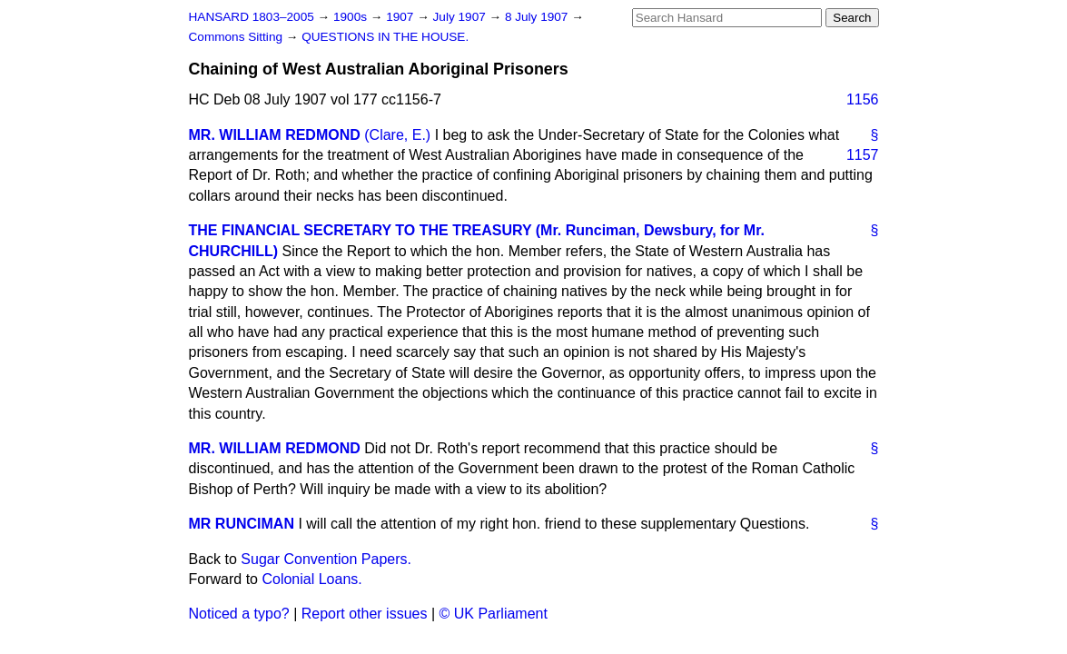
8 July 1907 (538, 17)
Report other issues (364, 613)
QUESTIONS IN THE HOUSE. (385, 37)
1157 (862, 155)
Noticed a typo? (239, 613)
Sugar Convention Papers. (326, 559)
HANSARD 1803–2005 (251, 17)
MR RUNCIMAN (241, 523)
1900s (351, 17)
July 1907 (461, 17)
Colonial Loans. (311, 579)
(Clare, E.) (397, 135)
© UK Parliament (494, 613)
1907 (401, 17)
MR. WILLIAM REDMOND (275, 135)
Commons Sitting (237, 37)
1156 (862, 99)
